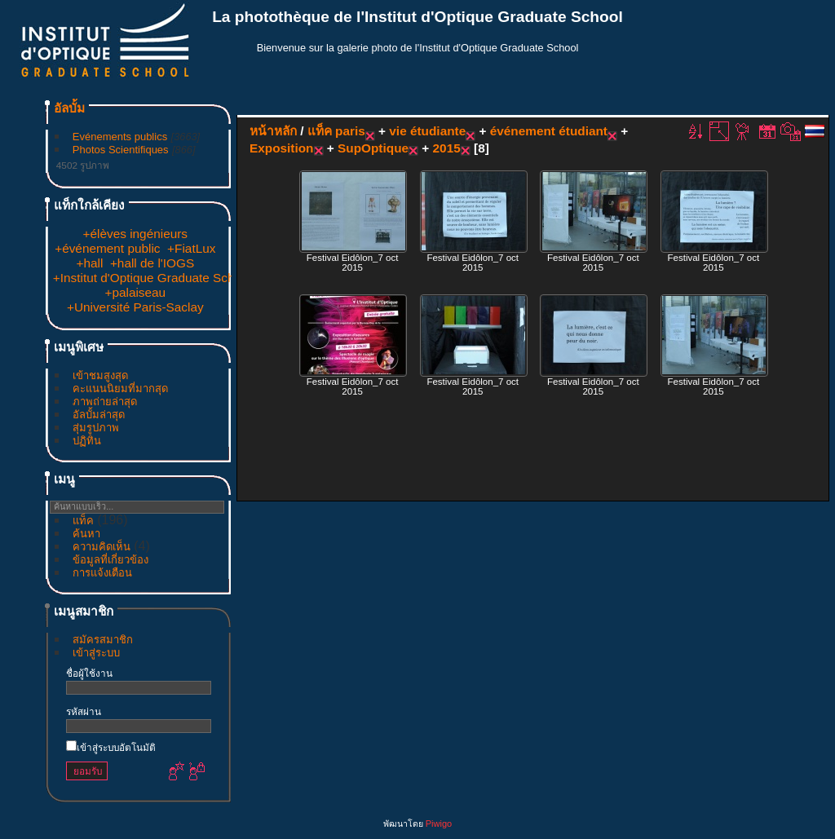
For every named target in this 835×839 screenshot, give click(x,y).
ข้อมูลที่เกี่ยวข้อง (110, 560)
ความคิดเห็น (101, 547)
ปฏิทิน (87, 441)
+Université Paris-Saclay (135, 307)
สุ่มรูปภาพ (96, 428)
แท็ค (83, 520)
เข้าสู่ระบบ (96, 653)
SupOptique (373, 148)
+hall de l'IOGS (152, 263)
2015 (447, 148)
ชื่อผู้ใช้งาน (89, 673)
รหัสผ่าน (83, 711)
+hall (89, 263)
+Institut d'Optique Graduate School (152, 278)
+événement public (107, 248)
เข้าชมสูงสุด (100, 375)
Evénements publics (120, 136)
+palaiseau (135, 292)
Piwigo (439, 823)
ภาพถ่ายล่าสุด (105, 401)
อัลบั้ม (69, 108)
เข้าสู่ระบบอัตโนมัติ (111, 747)
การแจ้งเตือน (102, 573)
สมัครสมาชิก (103, 640)
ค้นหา (86, 534)
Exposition (282, 148)
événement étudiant (548, 131)
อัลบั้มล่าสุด (99, 414)
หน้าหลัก (273, 131)
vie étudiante (427, 131)
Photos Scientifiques (121, 150)
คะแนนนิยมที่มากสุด (120, 388)
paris (350, 131)
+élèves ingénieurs (135, 234)
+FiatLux (191, 248)
